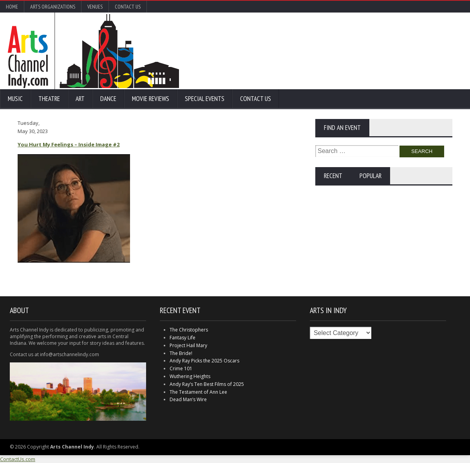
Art (80, 98)
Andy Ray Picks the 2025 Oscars (204, 360)
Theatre (49, 98)
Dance (108, 98)
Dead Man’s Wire (188, 399)
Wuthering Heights (190, 376)
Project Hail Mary (188, 345)
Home (12, 6)
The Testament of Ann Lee (198, 392)
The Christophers (189, 329)
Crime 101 (181, 368)
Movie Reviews (150, 98)
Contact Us (128, 6)
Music (15, 98)
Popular (370, 175)
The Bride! (181, 353)
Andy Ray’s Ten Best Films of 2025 (207, 384)
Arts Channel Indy (93, 51)
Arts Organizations (52, 6)
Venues (95, 6)
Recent (333, 175)
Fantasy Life (182, 337)
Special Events (204, 98)
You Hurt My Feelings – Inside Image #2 (68, 144)
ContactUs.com (17, 459)
